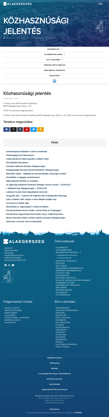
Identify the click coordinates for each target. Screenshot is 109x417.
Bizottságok (61, 266)
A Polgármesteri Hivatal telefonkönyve (54, 374)
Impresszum (54, 363)
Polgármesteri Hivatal (53, 54)
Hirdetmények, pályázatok (54, 70)
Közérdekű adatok (12, 320)
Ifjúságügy (60, 332)
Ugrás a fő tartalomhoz (100, 1)
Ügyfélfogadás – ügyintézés (16, 318)
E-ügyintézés (9, 315)
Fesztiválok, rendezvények (67, 310)
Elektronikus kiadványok (66, 344)
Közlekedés (60, 337)
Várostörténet (11, 250)
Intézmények (61, 320)
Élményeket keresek (12, 258)
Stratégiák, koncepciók (66, 278)
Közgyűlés (60, 263)
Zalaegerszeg (17, 4)
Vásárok (59, 342)
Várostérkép (61, 288)
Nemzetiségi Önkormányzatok (68, 271)
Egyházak (60, 325)
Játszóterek (61, 335)
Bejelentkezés (54, 409)
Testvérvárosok (63, 295)
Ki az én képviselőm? (64, 258)
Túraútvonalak (62, 347)
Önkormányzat (53, 49)
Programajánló (63, 308)
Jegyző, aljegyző (11, 308)
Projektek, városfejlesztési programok (73, 280)
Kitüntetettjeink (63, 273)
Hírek (22, 38)
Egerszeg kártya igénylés (54, 65)
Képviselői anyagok (54, 379)
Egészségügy (61, 330)
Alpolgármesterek (64, 250)
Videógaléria (61, 315)
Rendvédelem (61, 339)
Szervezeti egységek (13, 310)
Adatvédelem (54, 384)
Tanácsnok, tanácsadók (66, 261)
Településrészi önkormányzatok (70, 268)
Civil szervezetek (63, 322)
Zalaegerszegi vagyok (14, 255)
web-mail (54, 368)
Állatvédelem (61, 292)
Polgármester (62, 248)
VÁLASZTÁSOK (54, 75)
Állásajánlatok (63, 327)
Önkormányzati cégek (65, 283)
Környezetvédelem (64, 290)
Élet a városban (53, 60)
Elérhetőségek (10, 313)
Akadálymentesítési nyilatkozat (54, 389)
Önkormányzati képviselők (67, 252)
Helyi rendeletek (62, 275)
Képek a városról (63, 318)
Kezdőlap (9, 38)
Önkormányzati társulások (68, 285)
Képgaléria (9, 253)
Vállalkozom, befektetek (15, 260)
